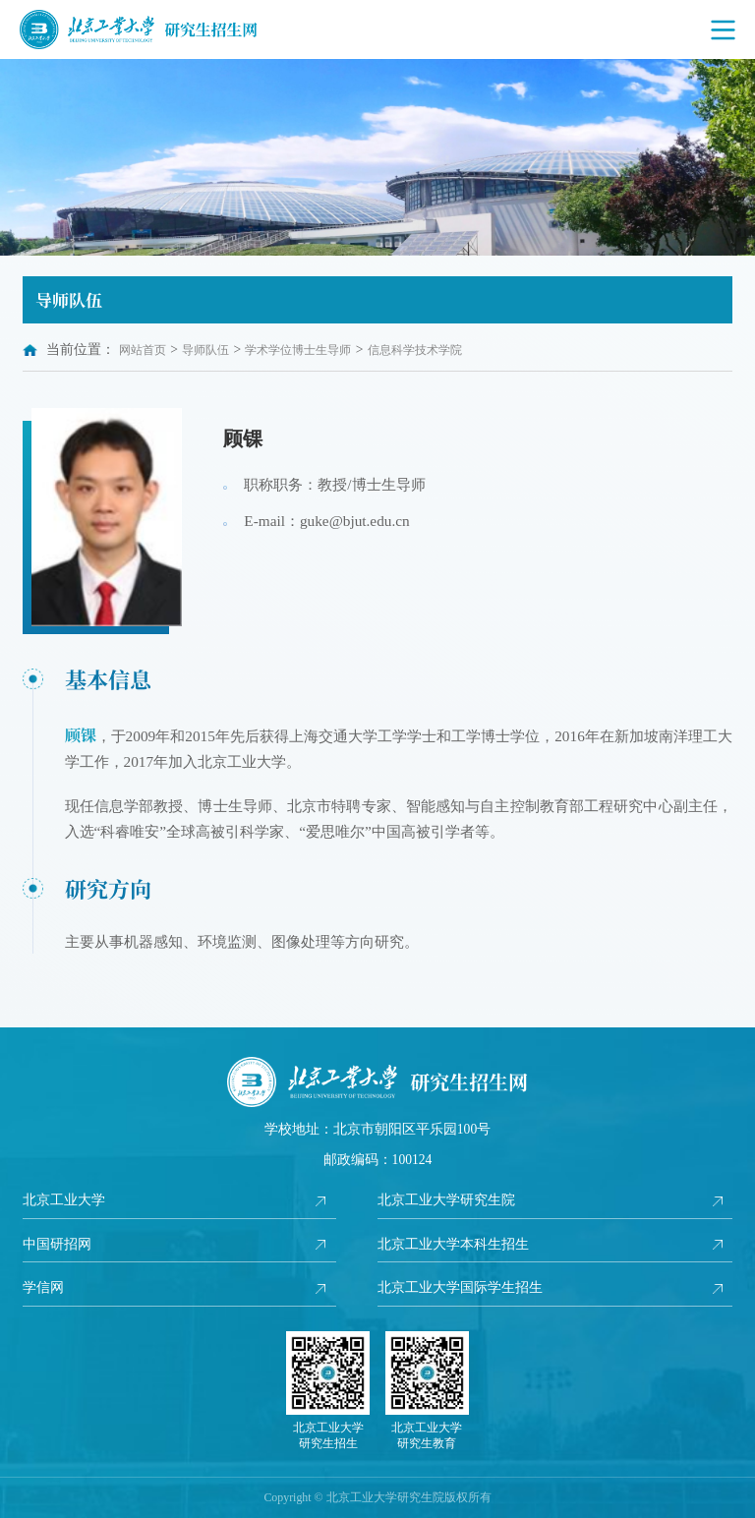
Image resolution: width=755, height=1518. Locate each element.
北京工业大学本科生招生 (453, 1244)
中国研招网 (57, 1244)
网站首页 (142, 350)
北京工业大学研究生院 (446, 1200)
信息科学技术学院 (415, 350)
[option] (377, 157)
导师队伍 (205, 350)
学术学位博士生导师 (298, 350)
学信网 (43, 1287)
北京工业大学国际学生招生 (460, 1287)
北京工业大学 (64, 1200)
